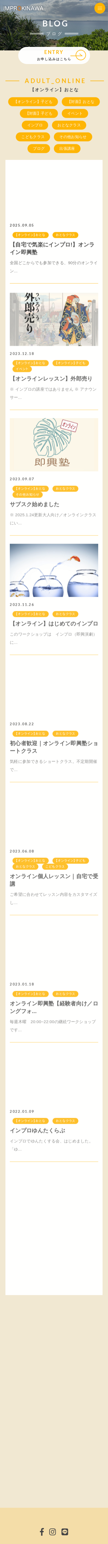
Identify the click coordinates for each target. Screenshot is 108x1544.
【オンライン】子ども (33, 102)
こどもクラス (33, 137)
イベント (75, 113)
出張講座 (67, 149)
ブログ (39, 149)
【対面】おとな (80, 102)
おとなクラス (69, 125)
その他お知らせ (73, 137)
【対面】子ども (39, 113)
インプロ (35, 125)
